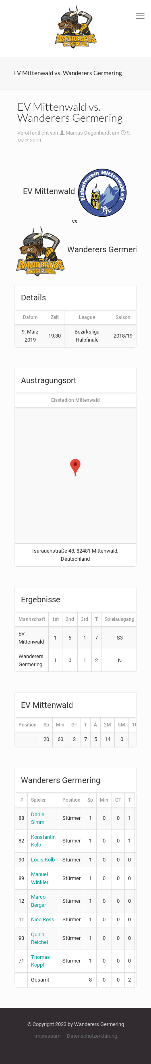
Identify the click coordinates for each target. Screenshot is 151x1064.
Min (60, 725)
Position (28, 725)
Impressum (47, 1036)
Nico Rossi (43, 919)
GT (74, 725)
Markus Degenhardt (88, 133)
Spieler (38, 800)
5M (121, 725)
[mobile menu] (140, 16)
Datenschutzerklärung (92, 1036)
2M (107, 725)
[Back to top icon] (140, 1052)
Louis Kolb (43, 860)
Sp (46, 725)
